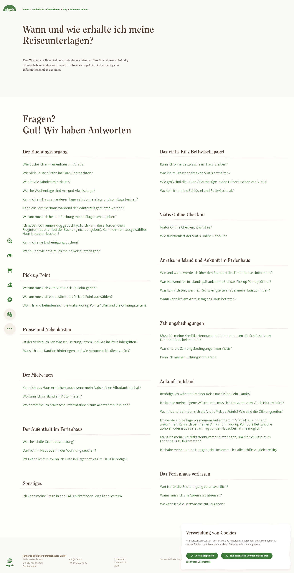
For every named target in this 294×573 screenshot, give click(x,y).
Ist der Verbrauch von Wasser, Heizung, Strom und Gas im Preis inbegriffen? (82, 351)
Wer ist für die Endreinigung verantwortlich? (194, 503)
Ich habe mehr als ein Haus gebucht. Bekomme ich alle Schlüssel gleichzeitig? (220, 465)
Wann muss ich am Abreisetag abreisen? (192, 512)
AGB (116, 566)
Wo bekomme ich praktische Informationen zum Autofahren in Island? (78, 416)
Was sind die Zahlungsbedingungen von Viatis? (196, 352)
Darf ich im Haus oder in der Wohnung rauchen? (60, 462)
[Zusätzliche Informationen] (10, 329)
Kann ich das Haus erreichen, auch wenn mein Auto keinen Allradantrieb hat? (83, 397)
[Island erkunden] (10, 255)
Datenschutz (121, 562)
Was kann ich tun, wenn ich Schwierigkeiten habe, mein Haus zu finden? (216, 293)
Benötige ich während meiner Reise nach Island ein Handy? (206, 399)
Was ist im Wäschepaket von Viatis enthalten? (196, 173)
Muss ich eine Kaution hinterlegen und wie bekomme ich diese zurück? (78, 360)
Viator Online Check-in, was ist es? (186, 228)
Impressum (120, 559)
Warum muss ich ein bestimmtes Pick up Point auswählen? (69, 301)
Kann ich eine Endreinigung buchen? (51, 245)
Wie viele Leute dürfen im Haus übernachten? (58, 173)
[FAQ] (10, 314)
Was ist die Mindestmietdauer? (47, 182)
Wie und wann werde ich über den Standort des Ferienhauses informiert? (217, 275)
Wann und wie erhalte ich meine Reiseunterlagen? (62, 255)
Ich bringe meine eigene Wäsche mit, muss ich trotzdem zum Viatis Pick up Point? (218, 410)
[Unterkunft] (10, 241)
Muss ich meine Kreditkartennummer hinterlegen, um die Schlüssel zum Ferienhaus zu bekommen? (216, 341)
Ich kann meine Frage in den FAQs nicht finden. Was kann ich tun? (73, 508)
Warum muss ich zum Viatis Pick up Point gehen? (61, 292)
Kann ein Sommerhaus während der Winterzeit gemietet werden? (74, 210)
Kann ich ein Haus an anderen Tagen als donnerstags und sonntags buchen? (81, 200)
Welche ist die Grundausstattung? (49, 453)
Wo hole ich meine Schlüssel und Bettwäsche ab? (198, 191)
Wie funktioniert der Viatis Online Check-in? (194, 238)
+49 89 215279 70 (78, 562)
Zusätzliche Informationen (46, 9)
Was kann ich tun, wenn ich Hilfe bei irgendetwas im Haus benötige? (76, 471)
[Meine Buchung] (10, 285)
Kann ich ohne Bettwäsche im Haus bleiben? (194, 164)
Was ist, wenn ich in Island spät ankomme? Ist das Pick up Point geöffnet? (217, 284)
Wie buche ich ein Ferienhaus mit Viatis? (54, 164)
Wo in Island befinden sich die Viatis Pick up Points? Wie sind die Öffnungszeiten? (73, 312)
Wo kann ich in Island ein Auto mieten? (53, 407)
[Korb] (10, 270)
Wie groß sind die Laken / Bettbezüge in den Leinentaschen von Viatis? (214, 182)
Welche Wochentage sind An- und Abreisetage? (60, 191)
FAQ (65, 9)
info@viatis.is (76, 559)
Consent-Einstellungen (172, 559)
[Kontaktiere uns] (10, 299)
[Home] (10, 5)
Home (26, 9)
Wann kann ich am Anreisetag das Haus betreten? (199, 302)
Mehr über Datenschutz (198, 561)
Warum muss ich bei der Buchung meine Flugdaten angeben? (70, 219)
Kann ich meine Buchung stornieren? (188, 362)
